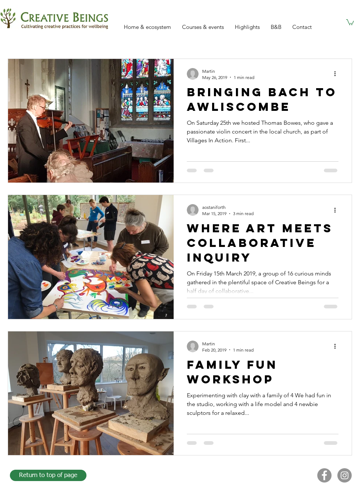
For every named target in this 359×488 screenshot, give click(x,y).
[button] (350, 22)
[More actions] (337, 74)
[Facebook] (324, 475)
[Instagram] (344, 475)
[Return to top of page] (48, 475)
